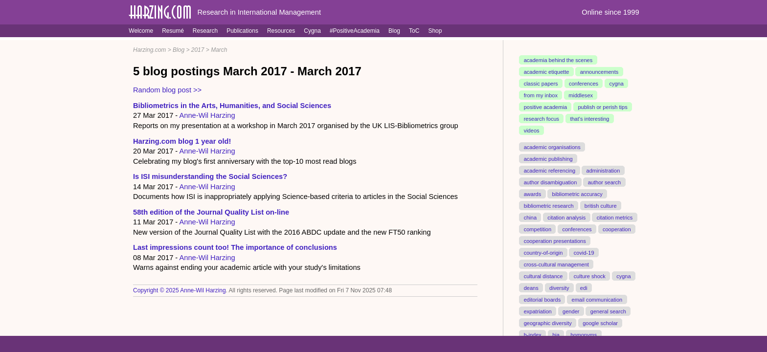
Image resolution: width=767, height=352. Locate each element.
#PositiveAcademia (355, 30)
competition (538, 229)
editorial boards (542, 299)
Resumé (173, 30)
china (530, 217)
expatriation (538, 311)
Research (205, 30)
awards (532, 194)
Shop (435, 30)
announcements (599, 72)
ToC (414, 30)
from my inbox (541, 95)
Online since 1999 (610, 12)
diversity (559, 287)
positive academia (545, 107)
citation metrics (615, 217)
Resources (281, 30)
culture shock (590, 276)
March (219, 49)
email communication (596, 299)
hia (556, 334)
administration (603, 171)
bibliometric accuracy (577, 194)
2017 (197, 49)
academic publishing (548, 159)
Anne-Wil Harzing (207, 115)
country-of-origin (543, 252)
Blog (394, 30)
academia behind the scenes (558, 60)
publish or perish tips (602, 107)
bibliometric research (549, 205)
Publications (242, 30)
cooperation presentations (555, 240)
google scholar (600, 323)
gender (571, 311)
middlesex (580, 95)
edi (583, 287)
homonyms (583, 334)
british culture (601, 205)
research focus (541, 119)
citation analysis (566, 217)
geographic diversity (548, 323)
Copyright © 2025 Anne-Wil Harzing (179, 290)
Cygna (312, 30)
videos (532, 130)
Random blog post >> (167, 90)
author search (604, 182)
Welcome (141, 30)
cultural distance (543, 276)
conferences (583, 84)
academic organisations (552, 147)
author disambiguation (550, 182)
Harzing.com (149, 49)
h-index (532, 334)
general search (608, 311)
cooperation (617, 229)
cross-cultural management (556, 264)
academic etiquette (546, 72)
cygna (616, 84)
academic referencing (550, 171)
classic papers (541, 84)
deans (531, 287)
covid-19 (584, 252)
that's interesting (589, 119)
